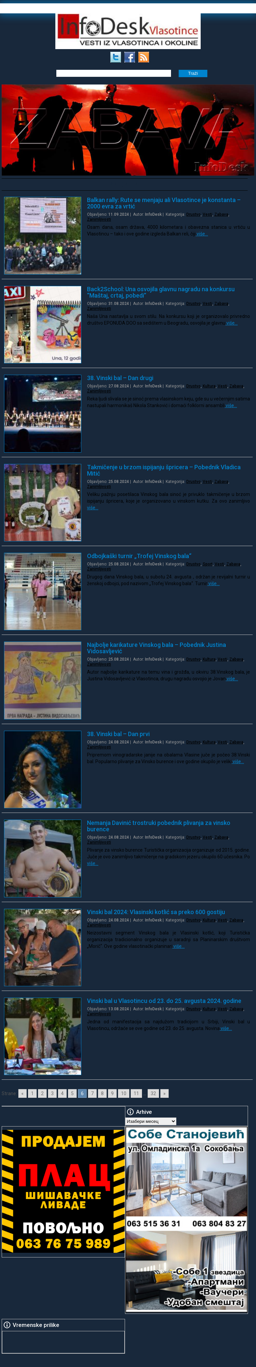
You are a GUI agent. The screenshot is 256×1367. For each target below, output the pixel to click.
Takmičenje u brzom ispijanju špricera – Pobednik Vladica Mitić (164, 470)
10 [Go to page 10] (123, 1093)
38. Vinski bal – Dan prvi (118, 733)
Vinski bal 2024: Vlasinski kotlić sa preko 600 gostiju (156, 911)
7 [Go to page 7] (92, 1093)
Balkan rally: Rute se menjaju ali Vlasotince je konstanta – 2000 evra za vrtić (164, 203)
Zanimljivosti (99, 219)
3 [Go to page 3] (52, 1093)
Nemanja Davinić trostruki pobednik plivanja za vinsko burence (158, 826)
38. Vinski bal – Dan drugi (120, 377)
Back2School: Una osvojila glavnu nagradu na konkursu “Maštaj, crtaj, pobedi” (161, 292)
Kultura (209, 386)
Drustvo (193, 214)
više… (202, 233)
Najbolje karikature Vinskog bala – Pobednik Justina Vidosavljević (156, 648)
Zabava (221, 214)
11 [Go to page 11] (136, 1093)
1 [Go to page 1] (32, 1093)
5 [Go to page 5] (72, 1093)
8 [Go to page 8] (102, 1093)
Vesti (207, 214)
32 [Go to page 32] (153, 1093)
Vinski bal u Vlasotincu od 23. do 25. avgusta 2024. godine (164, 1000)
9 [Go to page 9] (112, 1093)
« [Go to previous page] (22, 1093)
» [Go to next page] (164, 1093)
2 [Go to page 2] (42, 1093)
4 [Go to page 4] (62, 1093)
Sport (208, 564)
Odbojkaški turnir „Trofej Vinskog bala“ (139, 555)
